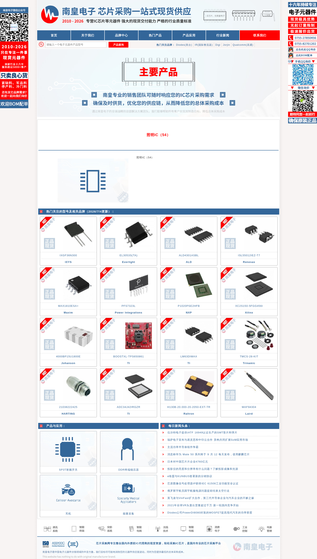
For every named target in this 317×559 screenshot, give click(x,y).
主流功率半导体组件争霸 (183, 447)
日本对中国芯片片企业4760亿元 (187, 461)
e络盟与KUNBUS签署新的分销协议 (189, 476)
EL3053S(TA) (129, 255)
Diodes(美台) (184, 44)
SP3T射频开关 (68, 469)
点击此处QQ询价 (306, 49)
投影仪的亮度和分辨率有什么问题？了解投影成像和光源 (202, 468)
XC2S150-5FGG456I (249, 305)
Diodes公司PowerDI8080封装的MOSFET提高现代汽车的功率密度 (209, 512)
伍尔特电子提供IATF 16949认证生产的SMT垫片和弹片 (202, 432)
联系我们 (259, 35)
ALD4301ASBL (189, 255)
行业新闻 (222, 35)
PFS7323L (128, 305)
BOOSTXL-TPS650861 (128, 356)
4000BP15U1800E (68, 356)
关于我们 (87, 35)
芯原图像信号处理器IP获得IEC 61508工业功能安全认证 (203, 483)
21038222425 (68, 407)
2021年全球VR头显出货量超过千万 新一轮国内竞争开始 (203, 505)
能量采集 (128, 513)
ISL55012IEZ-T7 (249, 255)
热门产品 (155, 35)
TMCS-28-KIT (249, 356)
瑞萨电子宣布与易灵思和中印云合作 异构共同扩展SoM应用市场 (207, 439)
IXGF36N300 (68, 255)
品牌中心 (121, 35)
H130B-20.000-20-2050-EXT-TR (188, 407)
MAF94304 (249, 407)
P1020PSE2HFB (189, 305)
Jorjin (226, 44)
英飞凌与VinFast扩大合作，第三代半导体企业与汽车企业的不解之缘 (210, 498)
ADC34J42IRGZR (128, 407)
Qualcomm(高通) (243, 44)
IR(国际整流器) (204, 44)
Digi (217, 44)
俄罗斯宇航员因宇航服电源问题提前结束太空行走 (198, 490)
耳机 (68, 513)
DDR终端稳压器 (128, 469)
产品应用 (189, 35)
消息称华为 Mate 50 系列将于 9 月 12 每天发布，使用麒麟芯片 (208, 454)
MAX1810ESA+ (68, 305)
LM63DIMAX (189, 356)
